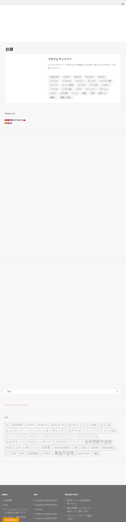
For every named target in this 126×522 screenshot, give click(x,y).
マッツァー (90, 89)
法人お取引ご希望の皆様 (15, 517)
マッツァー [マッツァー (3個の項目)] (73, 436)
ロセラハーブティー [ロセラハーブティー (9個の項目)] (40, 442)
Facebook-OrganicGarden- (46, 514)
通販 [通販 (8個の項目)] (96, 454)
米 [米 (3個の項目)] (7, 453)
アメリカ (54, 81)
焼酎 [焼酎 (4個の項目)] (76, 448)
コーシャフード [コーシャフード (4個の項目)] (92, 430)
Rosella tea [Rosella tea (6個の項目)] (58, 425)
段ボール (102, 93)
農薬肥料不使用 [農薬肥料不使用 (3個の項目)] (84, 453)
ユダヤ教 (64, 93)
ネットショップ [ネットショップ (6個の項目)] (14, 436)
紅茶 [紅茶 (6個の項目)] (13, 453)
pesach (101, 76)
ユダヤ (53, 93)
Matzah (77, 76)
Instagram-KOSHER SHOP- (46, 505)
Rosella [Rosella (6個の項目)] (42, 425)
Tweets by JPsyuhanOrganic (16, 405)
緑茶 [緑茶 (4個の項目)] (22, 453)
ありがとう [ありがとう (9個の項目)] (75, 425)
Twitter (38, 509)
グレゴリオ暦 (105, 81)
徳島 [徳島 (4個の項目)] (27, 448)
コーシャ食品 (67, 85)
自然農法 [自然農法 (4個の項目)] (47, 453)
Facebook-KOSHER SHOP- (46, 518)
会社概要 (8, 500)
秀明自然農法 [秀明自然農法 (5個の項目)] (108, 448)
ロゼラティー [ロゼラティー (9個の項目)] (64, 442)
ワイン (75, 93)
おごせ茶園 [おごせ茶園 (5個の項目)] (91, 425)
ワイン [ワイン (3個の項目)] (78, 442)
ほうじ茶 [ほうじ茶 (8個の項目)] (105, 425)
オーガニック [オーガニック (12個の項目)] (55, 430)
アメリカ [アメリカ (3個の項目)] (26, 430)
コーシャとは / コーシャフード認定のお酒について (16, 511)
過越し (53, 97)
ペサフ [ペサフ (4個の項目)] (62, 436)
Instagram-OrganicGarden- (46, 500)
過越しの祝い (65, 97)
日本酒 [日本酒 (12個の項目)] (45, 448)
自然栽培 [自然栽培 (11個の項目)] (33, 453)
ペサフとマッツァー (60, 59)
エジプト (79, 81)
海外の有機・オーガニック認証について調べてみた (79, 510)
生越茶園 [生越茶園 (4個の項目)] (94, 448)
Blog (6, 505)
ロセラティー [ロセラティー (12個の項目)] (15, 442)
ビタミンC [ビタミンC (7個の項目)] (49, 436)
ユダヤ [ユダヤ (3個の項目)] (83, 436)
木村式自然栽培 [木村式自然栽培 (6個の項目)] (62, 448)
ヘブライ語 (66, 89)
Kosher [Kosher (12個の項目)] (17, 425)
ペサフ (79, 89)
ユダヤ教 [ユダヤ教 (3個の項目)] (93, 436)
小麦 (92, 93)
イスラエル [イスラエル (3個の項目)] (37, 430)
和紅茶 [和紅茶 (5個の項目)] (9, 448)
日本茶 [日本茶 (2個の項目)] (35, 448)
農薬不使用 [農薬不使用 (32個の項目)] (64, 453)
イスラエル (66, 81)
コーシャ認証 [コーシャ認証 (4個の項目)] (109, 430)
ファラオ (54, 89)
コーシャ (54, 85)
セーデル (81, 85)
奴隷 (84, 93)
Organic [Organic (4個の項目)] (30, 425)
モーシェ (103, 89)
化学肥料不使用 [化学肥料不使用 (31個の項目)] (98, 442)
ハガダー (105, 85)
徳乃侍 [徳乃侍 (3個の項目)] (18, 448)
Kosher (67, 76)
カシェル (91, 81)
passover (90, 76)
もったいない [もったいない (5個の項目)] (12, 431)
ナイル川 (93, 85)
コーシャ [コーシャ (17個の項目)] (75, 430)
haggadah (54, 76)
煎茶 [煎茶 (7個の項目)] (84, 448)
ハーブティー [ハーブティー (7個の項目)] (33, 436)
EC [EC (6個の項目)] (7, 425)
